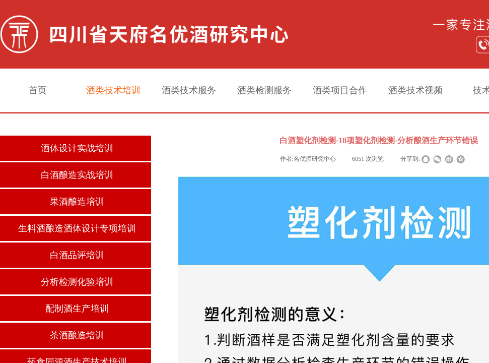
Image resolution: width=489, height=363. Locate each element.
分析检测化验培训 (77, 282)
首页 (38, 90)
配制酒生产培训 (77, 309)
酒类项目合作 (340, 90)
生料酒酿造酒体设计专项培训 (77, 228)
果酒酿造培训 (77, 202)
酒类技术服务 (189, 90)
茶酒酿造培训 (77, 335)
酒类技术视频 (415, 90)
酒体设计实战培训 (77, 148)
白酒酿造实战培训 (77, 175)
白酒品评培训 (77, 255)
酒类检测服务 (264, 90)
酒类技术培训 (113, 90)
